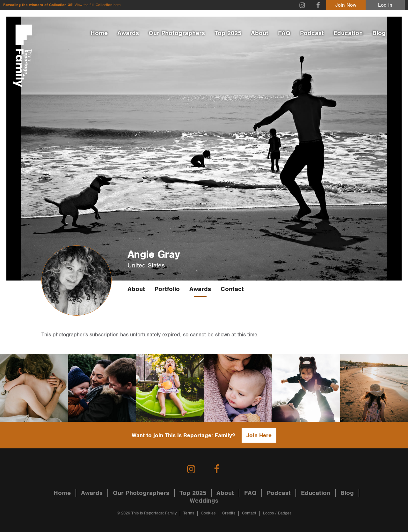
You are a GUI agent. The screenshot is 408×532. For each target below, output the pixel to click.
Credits (228, 513)
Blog (379, 33)
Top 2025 (228, 33)
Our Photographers (177, 33)
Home (99, 33)
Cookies (208, 513)
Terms (188, 513)
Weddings (204, 501)
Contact (232, 289)
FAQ (284, 33)
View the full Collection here (97, 5)
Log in (385, 5)
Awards (128, 33)
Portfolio (167, 289)
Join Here (259, 435)
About (259, 33)
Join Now (345, 5)
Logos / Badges (277, 513)
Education (348, 33)
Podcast (312, 33)
